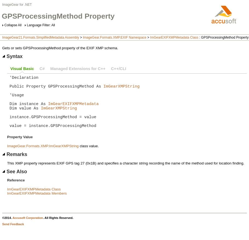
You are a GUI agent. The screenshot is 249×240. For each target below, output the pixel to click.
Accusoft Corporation (28, 230)
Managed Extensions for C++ (77, 68)
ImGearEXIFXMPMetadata (73, 110)
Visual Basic (22, 68)
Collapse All (13, 25)
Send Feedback (13, 236)
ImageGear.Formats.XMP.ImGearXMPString (43, 158)
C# (42, 68)
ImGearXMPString (122, 89)
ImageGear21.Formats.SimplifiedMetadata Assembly (40, 37)
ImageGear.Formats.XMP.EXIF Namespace (114, 37)
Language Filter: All (41, 25)
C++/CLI (118, 68)
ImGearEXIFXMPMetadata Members (37, 205)
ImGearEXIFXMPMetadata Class (174, 37)
